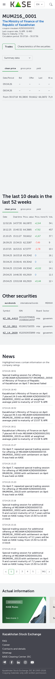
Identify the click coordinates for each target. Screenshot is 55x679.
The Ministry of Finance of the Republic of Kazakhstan (23, 23)
